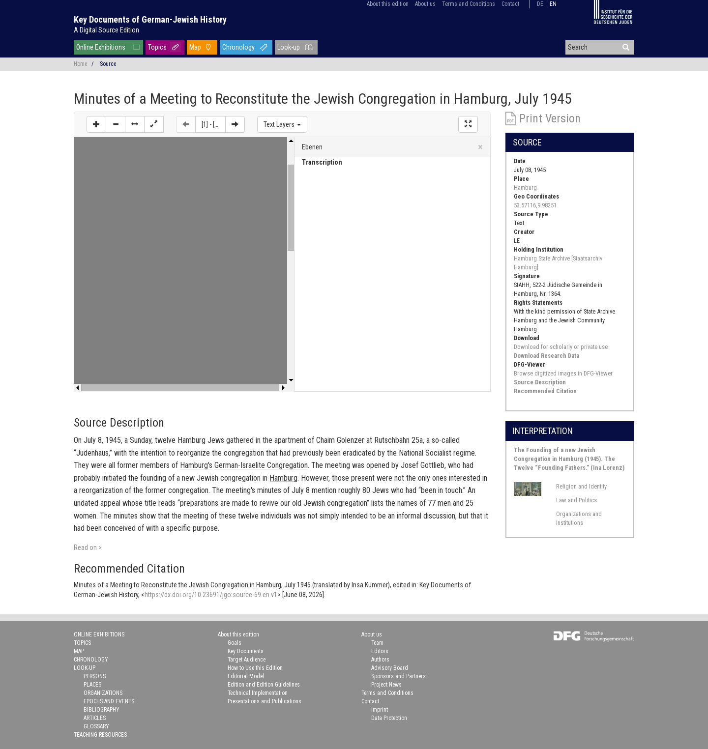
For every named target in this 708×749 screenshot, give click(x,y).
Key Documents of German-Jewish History (150, 19)
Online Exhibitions (100, 47)
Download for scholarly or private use (561, 346)
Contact (510, 3)
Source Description (540, 382)
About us (425, 3)
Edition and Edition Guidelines (264, 684)
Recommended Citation (545, 391)
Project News (386, 684)
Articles (95, 718)
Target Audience (247, 659)
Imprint (379, 709)
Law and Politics (576, 500)
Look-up (288, 47)
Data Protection (389, 718)
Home (80, 63)
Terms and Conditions (468, 3)
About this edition (388, 3)
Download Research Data (546, 355)
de (540, 3)
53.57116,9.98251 (535, 205)
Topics (157, 47)
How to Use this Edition (255, 667)
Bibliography (101, 709)
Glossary (96, 726)
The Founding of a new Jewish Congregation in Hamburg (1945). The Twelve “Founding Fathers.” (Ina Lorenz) (569, 458)
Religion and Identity (581, 486)
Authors (380, 659)
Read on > (88, 547)
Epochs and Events (109, 701)
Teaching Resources (100, 734)
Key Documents (246, 651)
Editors (379, 651)
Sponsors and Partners (398, 676)
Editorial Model (246, 676)
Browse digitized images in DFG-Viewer (563, 373)
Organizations (103, 693)
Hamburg (525, 187)
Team (377, 642)
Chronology (238, 47)
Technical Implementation (258, 693)
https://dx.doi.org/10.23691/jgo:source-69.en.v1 (211, 595)
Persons (95, 676)
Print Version (550, 118)
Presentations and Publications (264, 701)
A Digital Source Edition (106, 30)
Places (92, 684)
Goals (234, 642)
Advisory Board (389, 667)
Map (195, 47)
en (553, 3)
